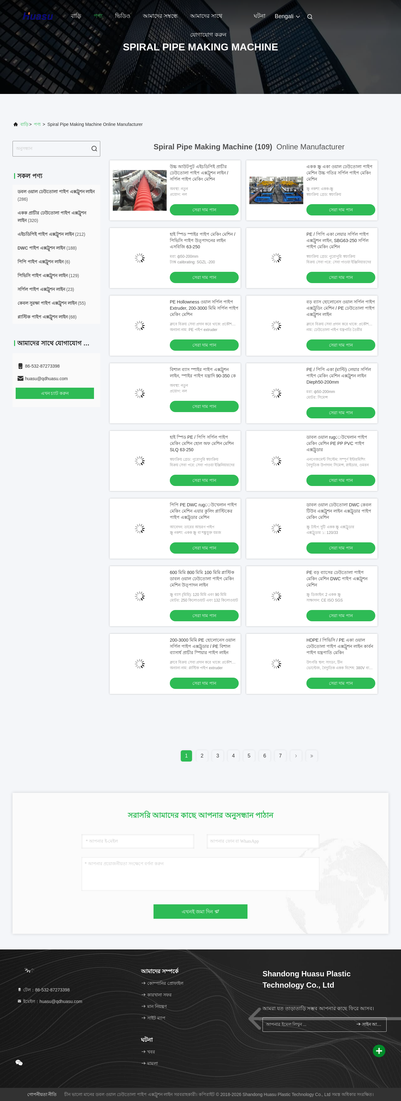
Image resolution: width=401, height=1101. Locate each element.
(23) (46, 289)
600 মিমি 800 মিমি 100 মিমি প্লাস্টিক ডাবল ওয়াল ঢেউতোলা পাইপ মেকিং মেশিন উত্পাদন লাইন (202, 578)
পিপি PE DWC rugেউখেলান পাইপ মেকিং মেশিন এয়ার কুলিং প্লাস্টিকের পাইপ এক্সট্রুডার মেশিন (203, 511)
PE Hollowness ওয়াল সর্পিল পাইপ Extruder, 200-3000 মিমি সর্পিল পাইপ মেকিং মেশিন (204, 308)
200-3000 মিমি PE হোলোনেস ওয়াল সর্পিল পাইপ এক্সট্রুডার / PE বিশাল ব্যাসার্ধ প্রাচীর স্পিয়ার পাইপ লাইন (202, 646)
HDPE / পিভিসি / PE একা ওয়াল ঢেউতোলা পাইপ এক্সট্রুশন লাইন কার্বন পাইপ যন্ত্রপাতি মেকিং (339, 646)
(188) (47, 248)
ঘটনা (259, 16)
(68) (47, 316)
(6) (44, 261)
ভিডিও (122, 16)
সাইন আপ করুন (368, 1024)
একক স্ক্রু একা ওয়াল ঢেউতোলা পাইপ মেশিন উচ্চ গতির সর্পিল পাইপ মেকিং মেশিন (339, 173)
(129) (48, 275)
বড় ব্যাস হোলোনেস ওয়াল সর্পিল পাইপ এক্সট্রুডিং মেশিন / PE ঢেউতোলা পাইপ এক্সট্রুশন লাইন (340, 308)
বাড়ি (76, 16)
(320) (52, 216)
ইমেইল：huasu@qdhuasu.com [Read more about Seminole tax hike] (49, 1001)
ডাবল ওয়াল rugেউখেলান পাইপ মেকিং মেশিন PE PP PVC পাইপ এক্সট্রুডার (336, 443)
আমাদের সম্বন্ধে (160, 16)
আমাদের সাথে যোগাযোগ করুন (208, 19)
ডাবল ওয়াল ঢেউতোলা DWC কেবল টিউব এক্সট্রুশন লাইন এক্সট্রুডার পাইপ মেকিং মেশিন (338, 511)
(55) (52, 303)
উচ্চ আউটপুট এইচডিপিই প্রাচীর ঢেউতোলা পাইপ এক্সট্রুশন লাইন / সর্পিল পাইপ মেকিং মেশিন (199, 173)
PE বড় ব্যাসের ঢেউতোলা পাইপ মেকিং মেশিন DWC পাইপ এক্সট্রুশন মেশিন (336, 578)
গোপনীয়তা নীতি (42, 1094)
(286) (56, 195)
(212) (51, 234)
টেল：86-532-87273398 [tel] (43, 989)
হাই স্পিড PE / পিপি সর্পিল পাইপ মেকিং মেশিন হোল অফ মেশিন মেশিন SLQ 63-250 (202, 443)
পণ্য (98, 16)
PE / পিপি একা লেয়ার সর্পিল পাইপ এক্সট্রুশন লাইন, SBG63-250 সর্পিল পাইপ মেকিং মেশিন (337, 240)
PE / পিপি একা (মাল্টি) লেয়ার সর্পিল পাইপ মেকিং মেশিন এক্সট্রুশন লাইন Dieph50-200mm (338, 376)
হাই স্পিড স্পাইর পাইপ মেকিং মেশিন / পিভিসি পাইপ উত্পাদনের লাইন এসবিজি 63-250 (202, 240)
